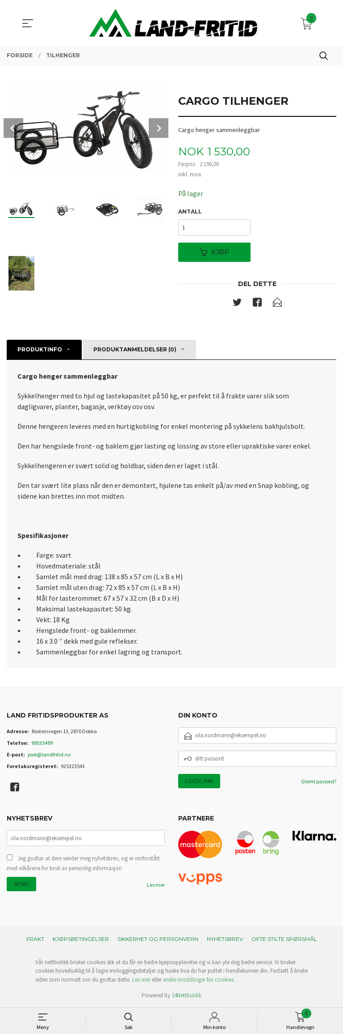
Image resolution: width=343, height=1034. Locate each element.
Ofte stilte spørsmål (284, 939)
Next (158, 128)
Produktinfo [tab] (39, 349)
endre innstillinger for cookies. (199, 979)
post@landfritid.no (49, 754)
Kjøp (214, 252)
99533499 (42, 742)
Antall (190, 211)
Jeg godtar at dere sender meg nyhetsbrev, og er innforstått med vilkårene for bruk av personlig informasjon (83, 863)
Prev (13, 128)
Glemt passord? (318, 781)
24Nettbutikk (186, 995)
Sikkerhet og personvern (157, 939)
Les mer (156, 884)
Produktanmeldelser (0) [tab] (134, 349)
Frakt (35, 939)
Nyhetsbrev (225, 939)
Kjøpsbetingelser (81, 939)
